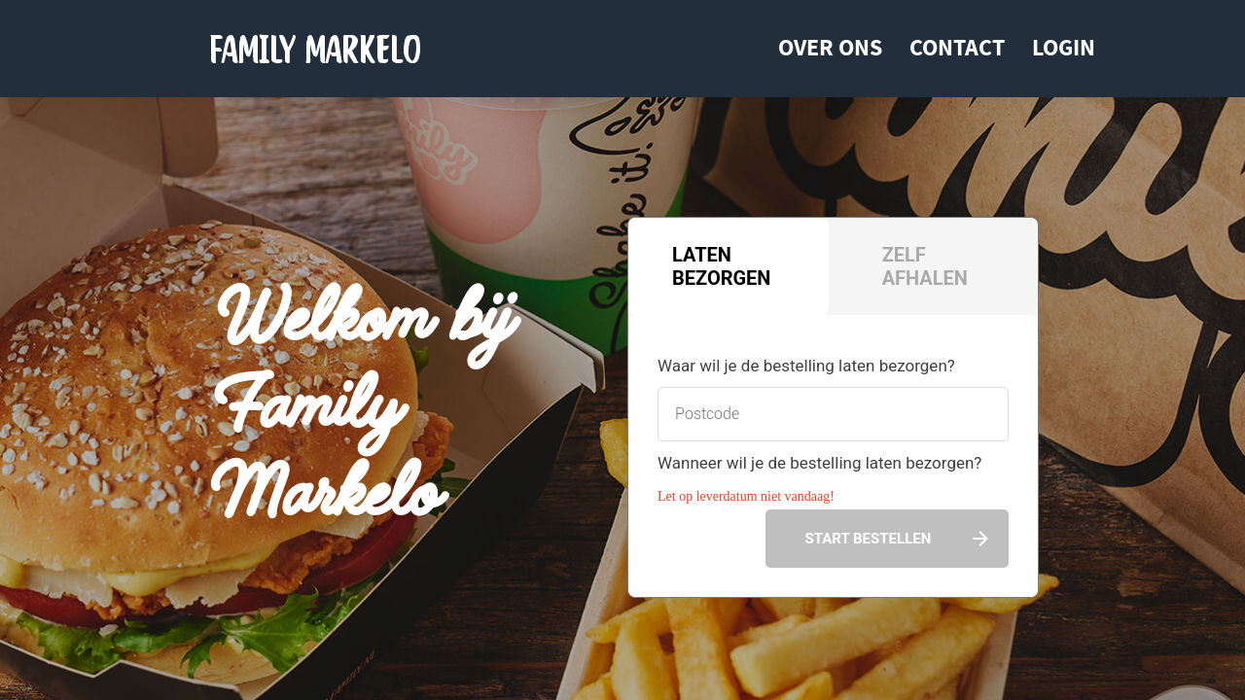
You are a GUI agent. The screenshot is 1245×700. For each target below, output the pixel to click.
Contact (957, 47)
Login (1063, 47)
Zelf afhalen (925, 266)
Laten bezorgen (721, 266)
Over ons (830, 47)
